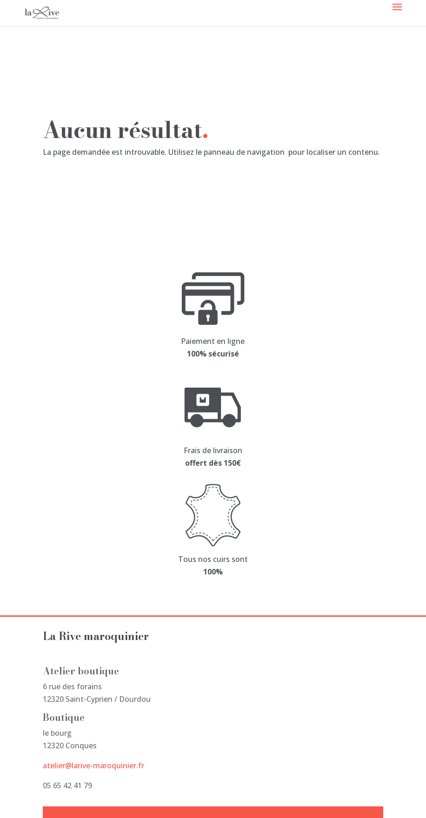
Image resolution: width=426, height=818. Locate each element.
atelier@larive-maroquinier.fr (93, 565)
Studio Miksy (65, 797)
